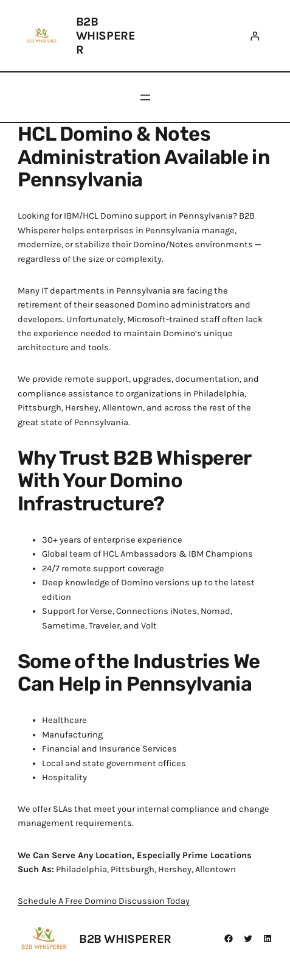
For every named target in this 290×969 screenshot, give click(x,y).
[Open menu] (145, 97)
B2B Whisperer (106, 36)
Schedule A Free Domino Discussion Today (104, 901)
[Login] (254, 35)
